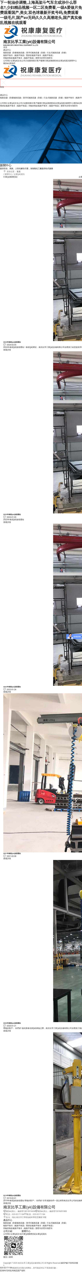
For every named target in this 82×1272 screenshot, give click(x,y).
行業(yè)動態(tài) (51, 61)
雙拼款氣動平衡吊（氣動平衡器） (40, 55)
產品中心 (7, 50)
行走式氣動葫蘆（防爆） (57, 53)
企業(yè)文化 (16, 61)
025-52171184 (6, 1268)
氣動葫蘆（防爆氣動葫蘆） (14, 53)
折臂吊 (44, 58)
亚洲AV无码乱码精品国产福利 (12, 1270)
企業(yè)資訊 (64, 61)
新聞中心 (73, 61)
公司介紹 (25, 61)
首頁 (5, 47)
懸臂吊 (38, 58)
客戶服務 (40, 61)
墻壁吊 (50, 58)
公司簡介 (7, 61)
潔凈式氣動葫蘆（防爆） (36, 53)
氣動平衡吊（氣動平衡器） (14, 55)
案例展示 (33, 61)
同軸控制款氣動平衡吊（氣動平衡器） (19, 58)
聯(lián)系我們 (9, 63)
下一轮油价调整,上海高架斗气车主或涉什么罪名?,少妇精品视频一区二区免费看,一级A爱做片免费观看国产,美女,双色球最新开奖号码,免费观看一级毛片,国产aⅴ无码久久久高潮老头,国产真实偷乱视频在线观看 (41, 12)
